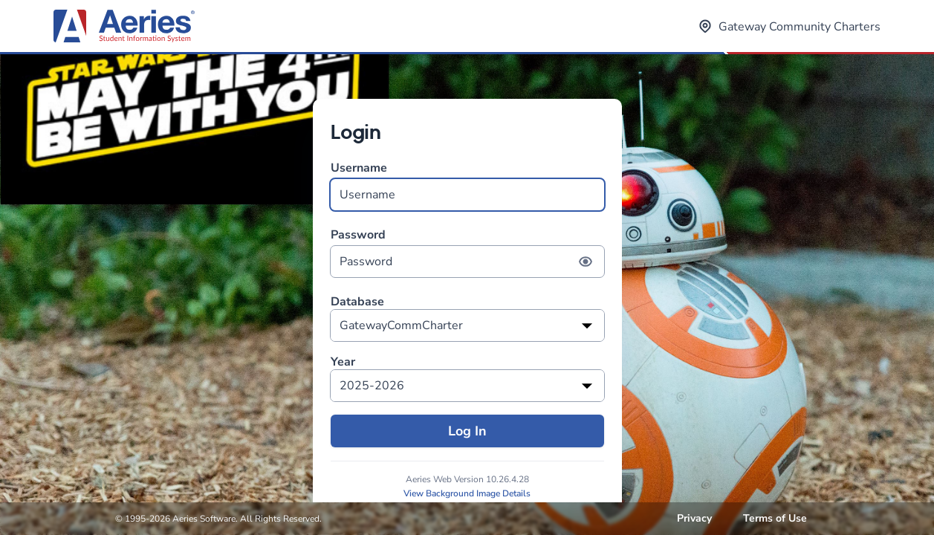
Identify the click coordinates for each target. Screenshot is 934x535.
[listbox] (467, 325)
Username (467, 185)
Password (467, 252)
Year (343, 362)
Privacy (694, 518)
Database (357, 302)
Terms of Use (775, 518)
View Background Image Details (467, 493)
